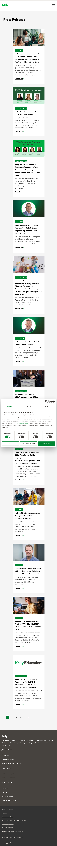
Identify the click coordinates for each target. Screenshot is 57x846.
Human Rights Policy (8, 823)
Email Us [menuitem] (5, 788)
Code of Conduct (7, 816)
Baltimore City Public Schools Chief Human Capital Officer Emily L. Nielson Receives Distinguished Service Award (27, 398)
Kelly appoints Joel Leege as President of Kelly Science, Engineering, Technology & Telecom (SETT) (26, 229)
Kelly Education (22, 108)
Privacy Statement (22, 423)
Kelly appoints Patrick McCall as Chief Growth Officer (28, 343)
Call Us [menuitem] (4, 792)
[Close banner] (54, 401)
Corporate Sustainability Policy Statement (14, 820)
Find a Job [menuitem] (5, 755)
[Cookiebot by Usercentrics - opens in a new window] (46, 401)
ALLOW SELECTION (28, 443)
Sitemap (4, 813)
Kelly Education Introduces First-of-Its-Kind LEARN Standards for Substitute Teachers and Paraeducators (26, 683)
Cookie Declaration (8, 809)
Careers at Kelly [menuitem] (8, 759)
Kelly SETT (19, 50)
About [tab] (47, 406)
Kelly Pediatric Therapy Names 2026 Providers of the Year (28, 113)
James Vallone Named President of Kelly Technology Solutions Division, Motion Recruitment (28, 571)
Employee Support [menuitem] (9, 778)
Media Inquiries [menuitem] (7, 796)
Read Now (19, 78)
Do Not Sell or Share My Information (12, 831)
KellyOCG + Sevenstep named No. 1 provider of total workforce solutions (27, 515)
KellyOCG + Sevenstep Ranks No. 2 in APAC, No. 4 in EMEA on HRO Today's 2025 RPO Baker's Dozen (28, 625)
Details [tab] (28, 406)
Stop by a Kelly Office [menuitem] (10, 800)
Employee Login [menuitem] (8, 773)
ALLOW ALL (46, 443)
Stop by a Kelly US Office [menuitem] (11, 763)
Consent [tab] (10, 406)
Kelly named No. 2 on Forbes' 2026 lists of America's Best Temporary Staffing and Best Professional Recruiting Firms (27, 58)
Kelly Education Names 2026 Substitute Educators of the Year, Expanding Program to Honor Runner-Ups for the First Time (28, 169)
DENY (10, 443)
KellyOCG (19, 509)
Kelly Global (20, 338)
